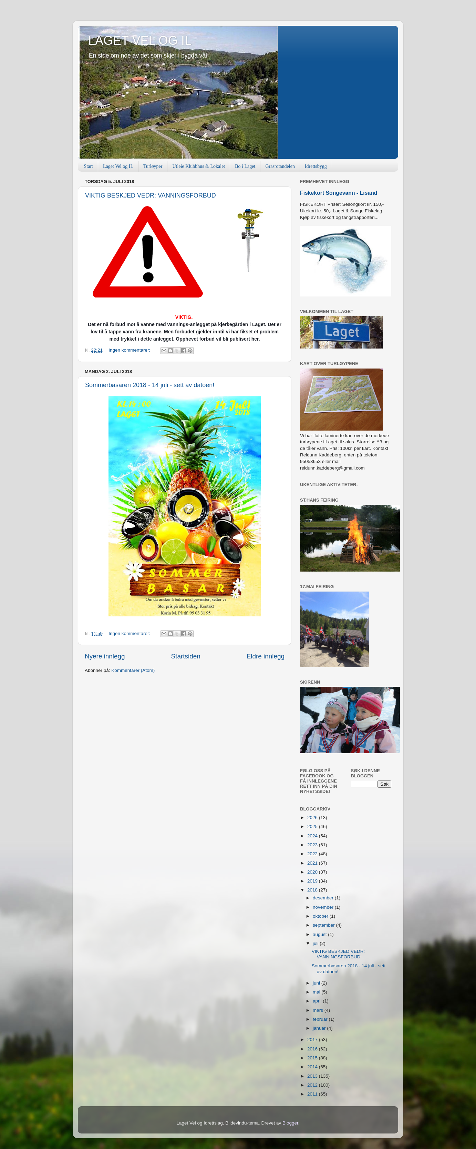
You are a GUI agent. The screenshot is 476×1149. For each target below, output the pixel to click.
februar (321, 1019)
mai (317, 992)
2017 (313, 1039)
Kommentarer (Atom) (133, 670)
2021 (313, 863)
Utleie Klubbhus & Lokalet (198, 166)
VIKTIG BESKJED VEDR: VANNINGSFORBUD (150, 195)
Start (88, 166)
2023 (313, 844)
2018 (313, 890)
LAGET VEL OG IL (140, 40)
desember (324, 897)
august (320, 934)
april (318, 1001)
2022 (313, 853)
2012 (313, 1085)
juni (317, 983)
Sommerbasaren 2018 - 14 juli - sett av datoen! (149, 385)
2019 (313, 881)
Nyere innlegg (105, 656)
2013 (313, 1076)
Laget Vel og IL (118, 166)
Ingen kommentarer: (130, 350)
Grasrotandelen (280, 166)
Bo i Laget (245, 166)
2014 (313, 1066)
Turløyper (153, 166)
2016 (313, 1048)
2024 (313, 835)
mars (318, 1010)
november (324, 907)
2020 (313, 872)
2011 (313, 1094)
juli (316, 943)
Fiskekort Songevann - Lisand (338, 193)
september (324, 925)
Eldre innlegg (265, 656)
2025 (313, 826)
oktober (321, 916)
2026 (313, 817)
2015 (313, 1057)
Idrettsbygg (316, 166)
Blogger (290, 1123)
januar (320, 1028)
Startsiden (185, 656)
